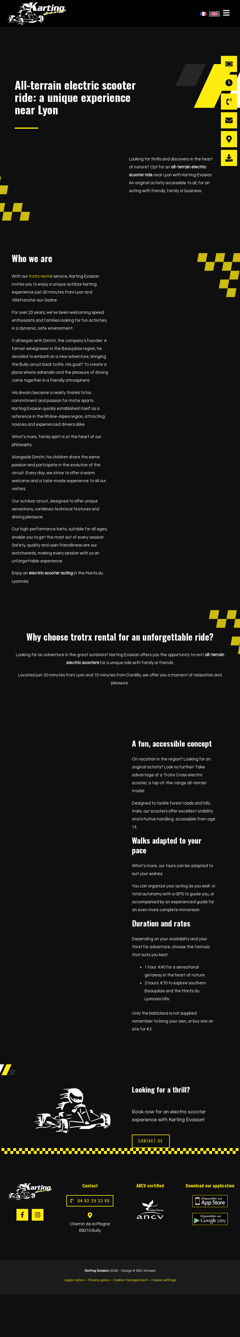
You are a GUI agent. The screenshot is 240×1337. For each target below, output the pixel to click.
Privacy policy (98, 1281)
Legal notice (74, 1281)
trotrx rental (40, 276)
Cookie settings (164, 1281)
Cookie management (130, 1281)
